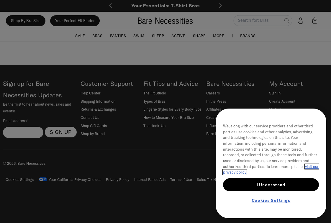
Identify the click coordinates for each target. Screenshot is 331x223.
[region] (271, 163)
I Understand (271, 184)
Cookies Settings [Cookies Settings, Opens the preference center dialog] (271, 200)
